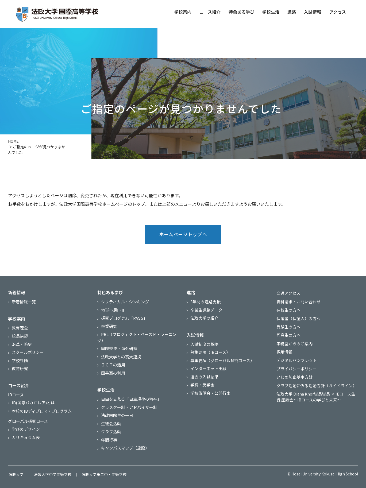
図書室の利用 (113, 373)
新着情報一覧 (24, 302)
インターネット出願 (208, 369)
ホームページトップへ (183, 234)
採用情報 (284, 351)
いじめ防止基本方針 (294, 375)
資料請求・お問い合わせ (298, 302)
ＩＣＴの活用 (113, 365)
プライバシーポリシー (296, 367)
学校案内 (182, 12)
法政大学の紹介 (204, 319)
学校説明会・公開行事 (210, 393)
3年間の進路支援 (205, 302)
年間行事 (109, 440)
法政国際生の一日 (117, 416)
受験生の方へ (288, 326)
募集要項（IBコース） (210, 353)
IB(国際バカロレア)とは (33, 403)
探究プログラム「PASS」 (124, 319)
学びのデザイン (26, 430)
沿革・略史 (22, 344)
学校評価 (20, 361)
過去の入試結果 (204, 377)
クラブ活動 (111, 432)
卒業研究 (109, 327)
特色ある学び (241, 12)
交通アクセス (288, 294)
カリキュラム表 (26, 438)
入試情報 (312, 12)
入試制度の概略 (204, 344)
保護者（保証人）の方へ (298, 318)
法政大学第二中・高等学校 (101, 474)
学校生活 (270, 12)
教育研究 (20, 369)
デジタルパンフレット (296, 359)
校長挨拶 (20, 336)
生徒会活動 (111, 424)
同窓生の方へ (288, 334)
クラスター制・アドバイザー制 (129, 407)
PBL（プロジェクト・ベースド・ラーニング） (136, 338)
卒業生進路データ (206, 310)
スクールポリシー (28, 353)
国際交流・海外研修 (119, 349)
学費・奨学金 (202, 385)
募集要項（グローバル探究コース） (222, 361)
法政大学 (15, 474)
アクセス (337, 12)
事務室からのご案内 (294, 343)
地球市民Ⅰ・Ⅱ (112, 310)
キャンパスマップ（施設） (125, 448)
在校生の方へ (288, 310)
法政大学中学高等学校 (51, 474)
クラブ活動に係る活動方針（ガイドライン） (316, 383)
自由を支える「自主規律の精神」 (131, 399)
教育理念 (20, 328)
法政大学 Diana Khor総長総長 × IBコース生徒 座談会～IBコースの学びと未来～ (315, 395)
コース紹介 (210, 12)
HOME (13, 141)
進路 (291, 12)
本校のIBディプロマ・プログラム (42, 411)
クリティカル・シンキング (125, 302)
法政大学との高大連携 (121, 357)
